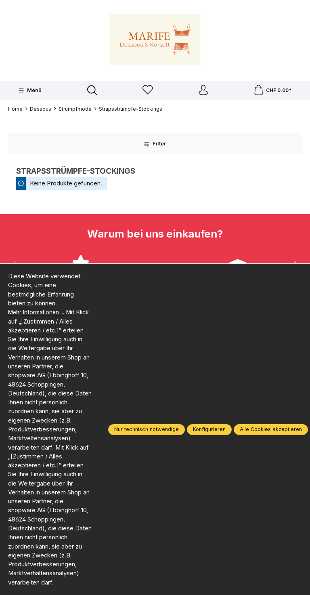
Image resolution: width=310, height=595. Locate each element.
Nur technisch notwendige (146, 429)
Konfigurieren (209, 429)
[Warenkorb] (272, 91)
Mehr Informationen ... (38, 312)
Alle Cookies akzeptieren (271, 429)
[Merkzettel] (147, 91)
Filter (154, 146)
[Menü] (29, 91)
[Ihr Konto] (203, 91)
